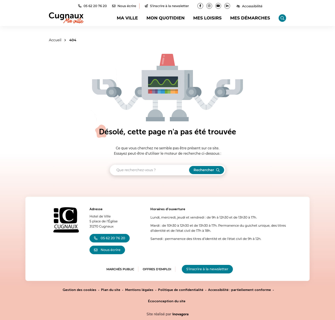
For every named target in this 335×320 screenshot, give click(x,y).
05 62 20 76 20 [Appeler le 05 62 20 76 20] (109, 238)
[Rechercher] (282, 18)
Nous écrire (107, 250)
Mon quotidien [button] (165, 18)
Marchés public (120, 269)
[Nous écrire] (124, 6)
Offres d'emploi (157, 269)
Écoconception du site (166, 301)
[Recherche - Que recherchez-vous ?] (149, 170)
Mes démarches (250, 18)
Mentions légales (139, 290)
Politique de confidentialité (180, 290)
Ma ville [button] (127, 18)
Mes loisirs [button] (207, 18)
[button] (92, 6)
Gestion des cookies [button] (79, 290)
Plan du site (110, 290)
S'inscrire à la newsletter (167, 6)
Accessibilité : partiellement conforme (239, 290)
